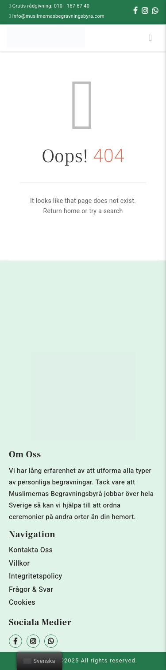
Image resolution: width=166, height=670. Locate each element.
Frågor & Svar (31, 589)
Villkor (19, 563)
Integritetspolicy (35, 576)
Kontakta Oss (31, 550)
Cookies (22, 602)
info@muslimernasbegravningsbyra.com (58, 16)
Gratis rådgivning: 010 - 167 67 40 (50, 6)
